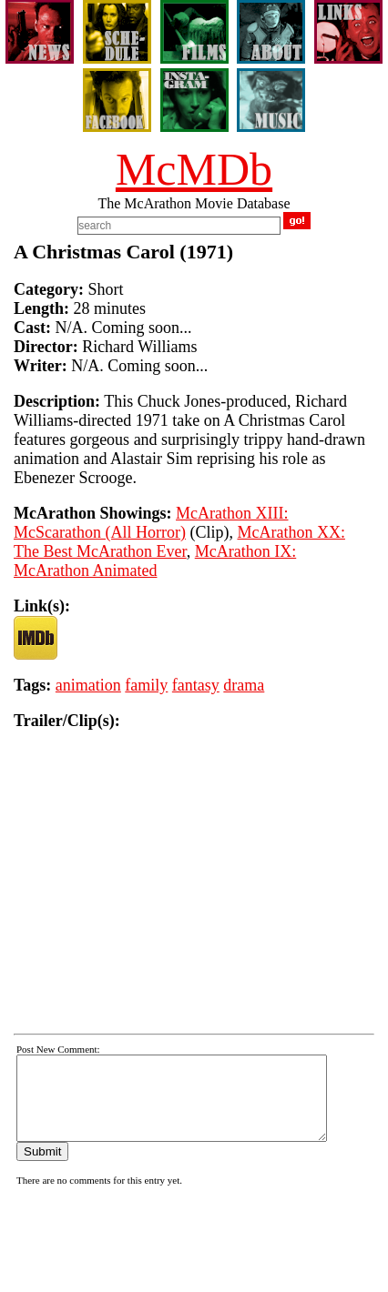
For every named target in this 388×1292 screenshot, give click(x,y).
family (146, 685)
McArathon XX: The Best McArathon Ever (179, 541)
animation (88, 685)
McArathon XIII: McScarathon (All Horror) (151, 522)
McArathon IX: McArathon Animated (155, 561)
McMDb (194, 169)
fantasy (196, 685)
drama (243, 685)
